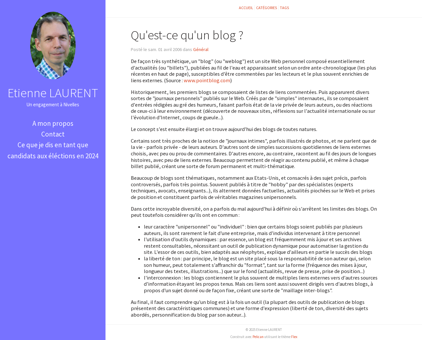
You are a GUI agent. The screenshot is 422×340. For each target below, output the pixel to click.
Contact (53, 134)
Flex (294, 336)
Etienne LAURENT (52, 93)
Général (200, 49)
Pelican (258, 336)
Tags (284, 7)
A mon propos (52, 123)
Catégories (266, 7)
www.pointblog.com (207, 80)
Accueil (246, 7)
